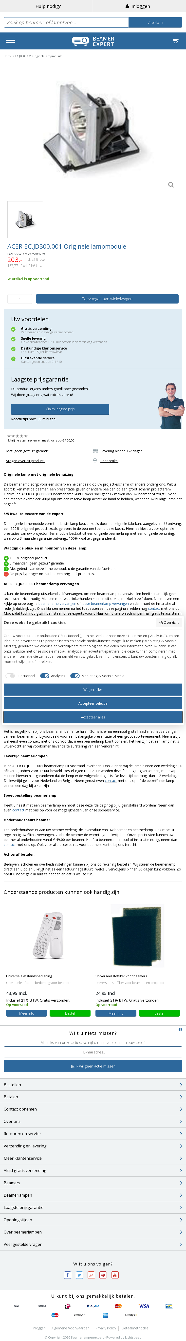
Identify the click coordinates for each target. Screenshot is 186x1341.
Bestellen (93, 1085)
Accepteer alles (93, 717)
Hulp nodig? (48, 6)
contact (154, 608)
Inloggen (138, 6)
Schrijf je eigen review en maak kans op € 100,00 (40, 440)
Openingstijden (93, 1220)
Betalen (93, 1097)
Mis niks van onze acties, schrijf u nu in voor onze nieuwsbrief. (93, 1042)
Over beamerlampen (93, 1232)
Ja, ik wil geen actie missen (93, 1066)
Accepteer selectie (93, 703)
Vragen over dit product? (25, 460)
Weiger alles (93, 689)
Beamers (93, 1183)
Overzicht (169, 622)
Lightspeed (133, 1337)
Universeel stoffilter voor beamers (121, 976)
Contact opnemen (93, 1109)
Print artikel (109, 460)
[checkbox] (19, 676)
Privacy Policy (105, 1328)
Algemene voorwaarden (71, 1328)
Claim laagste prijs (60, 409)
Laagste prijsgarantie (93, 1207)
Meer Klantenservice (93, 1158)
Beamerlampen (93, 1195)
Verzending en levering (93, 1146)
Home (8, 56)
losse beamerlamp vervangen (105, 603)
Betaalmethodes (135, 1328)
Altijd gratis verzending (93, 1170)
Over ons (93, 1121)
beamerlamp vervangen (57, 603)
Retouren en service (93, 1134)
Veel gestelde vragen (93, 1244)
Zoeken (155, 22)
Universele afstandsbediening (29, 976)
